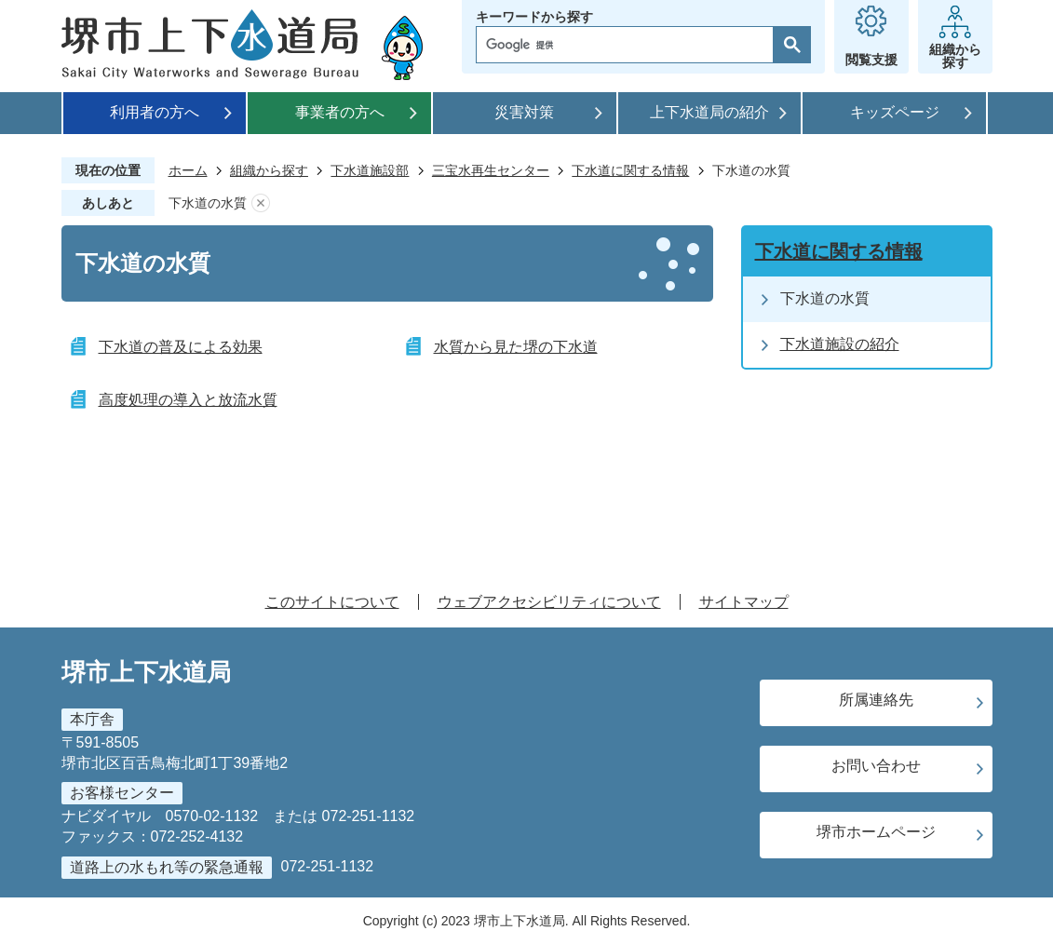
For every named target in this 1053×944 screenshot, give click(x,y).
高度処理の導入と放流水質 (188, 400)
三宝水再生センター (490, 170)
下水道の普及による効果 (181, 347)
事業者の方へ (340, 112)
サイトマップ (744, 602)
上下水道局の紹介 (709, 112)
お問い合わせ (876, 766)
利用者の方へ (154, 112)
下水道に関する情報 (630, 170)
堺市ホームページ (876, 832)
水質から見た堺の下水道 (516, 347)
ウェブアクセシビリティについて (549, 602)
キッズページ (894, 112)
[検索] (629, 44)
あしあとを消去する (261, 203)
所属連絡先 (876, 700)
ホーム (188, 170)
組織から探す (269, 170)
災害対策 (524, 112)
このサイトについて (332, 602)
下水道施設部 (370, 170)
